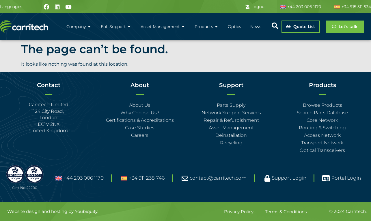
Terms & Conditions (286, 211)
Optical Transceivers (322, 150)
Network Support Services (231, 112)
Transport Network (322, 143)
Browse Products (322, 105)
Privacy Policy (238, 211)
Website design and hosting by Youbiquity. (52, 211)
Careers (139, 135)
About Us (139, 105)
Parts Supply (231, 105)
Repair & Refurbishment (231, 120)
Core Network (322, 120)
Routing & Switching (322, 127)
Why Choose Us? (139, 112)
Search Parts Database (322, 112)
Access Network (322, 135)
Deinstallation (231, 135)
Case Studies (139, 127)
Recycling (231, 143)
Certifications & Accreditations (140, 120)
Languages (11, 6)
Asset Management (231, 127)
